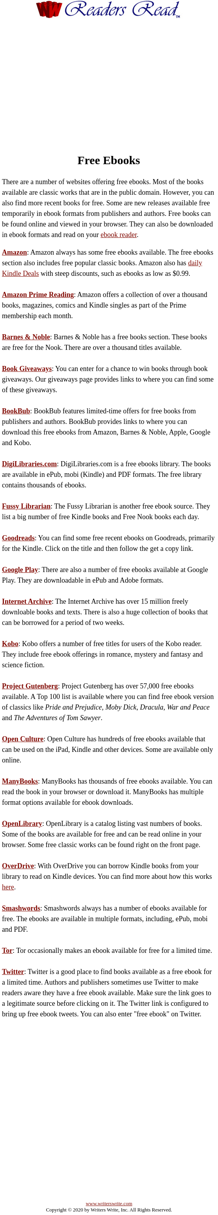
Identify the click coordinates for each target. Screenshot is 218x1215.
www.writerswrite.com (109, 1203)
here (8, 887)
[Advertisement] (117, 79)
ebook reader (118, 235)
